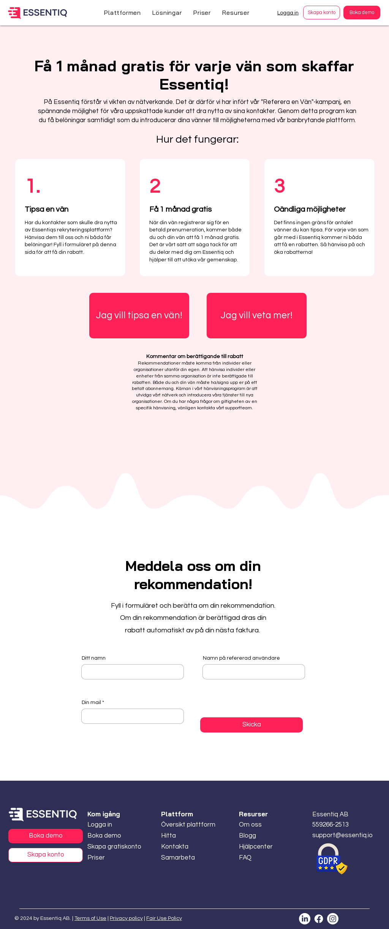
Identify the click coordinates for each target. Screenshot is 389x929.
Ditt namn (94, 658)
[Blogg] (260, 836)
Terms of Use (90, 918)
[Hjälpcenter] (260, 847)
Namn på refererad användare (241, 658)
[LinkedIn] (304, 918)
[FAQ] (260, 858)
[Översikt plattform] (188, 825)
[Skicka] (251, 725)
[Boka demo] (361, 12)
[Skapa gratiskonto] (114, 847)
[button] (122, 12)
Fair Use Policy (164, 918)
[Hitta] (182, 836)
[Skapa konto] (321, 12)
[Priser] (97, 858)
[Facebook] (318, 918)
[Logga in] (114, 825)
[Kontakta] (182, 847)
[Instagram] (332, 918)
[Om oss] (260, 825)
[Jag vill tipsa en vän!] (139, 315)
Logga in (288, 13)
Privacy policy (126, 918)
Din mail (91, 702)
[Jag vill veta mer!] (257, 315)
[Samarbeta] (182, 858)
